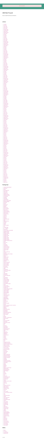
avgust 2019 (5, 107)
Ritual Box (5, 373)
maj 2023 (4, 61)
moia (4, 315)
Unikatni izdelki (5, 404)
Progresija (5, 358)
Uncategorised (5, 402)
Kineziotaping (5, 277)
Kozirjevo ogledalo (6, 279)
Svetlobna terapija (6, 388)
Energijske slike (5, 234)
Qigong (4, 363)
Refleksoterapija (5, 368)
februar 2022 (5, 76)
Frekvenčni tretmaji (6, 246)
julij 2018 (4, 120)
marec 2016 (5, 149)
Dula (4, 226)
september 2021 (5, 81)
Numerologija (5, 326)
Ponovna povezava (6, 348)
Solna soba (5, 383)
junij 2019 (4, 109)
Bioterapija (5, 205)
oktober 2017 (5, 129)
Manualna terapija (6, 303)
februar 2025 (5, 39)
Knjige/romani (5, 278)
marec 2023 (5, 63)
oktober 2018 (5, 117)
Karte (4, 276)
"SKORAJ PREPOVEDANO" (7, 187)
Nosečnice (5, 325)
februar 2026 (5, 27)
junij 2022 (4, 72)
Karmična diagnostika (6, 275)
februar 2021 (5, 88)
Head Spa (4, 252)
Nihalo (4, 323)
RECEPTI (4, 366)
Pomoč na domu (6, 347)
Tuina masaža (5, 401)
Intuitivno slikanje (6, 265)
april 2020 (5, 99)
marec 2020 (5, 100)
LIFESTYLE (5, 293)
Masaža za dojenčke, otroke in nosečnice (9, 305)
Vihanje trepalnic (6, 407)
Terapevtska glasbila (6, 395)
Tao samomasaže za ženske (7, 392)
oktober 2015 (5, 154)
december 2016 (5, 140)
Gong (4, 250)
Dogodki (4, 223)
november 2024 (5, 42)
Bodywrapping (5, 207)
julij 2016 (4, 145)
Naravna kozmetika (6, 320)
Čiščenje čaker (5, 212)
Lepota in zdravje (6, 291)
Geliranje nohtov (5, 249)
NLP (4, 324)
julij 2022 (4, 71)
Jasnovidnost (5, 271)
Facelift (4, 243)
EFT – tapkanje (5, 228)
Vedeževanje (5, 406)
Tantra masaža (5, 391)
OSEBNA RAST (5, 332)
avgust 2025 (5, 33)
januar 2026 (5, 28)
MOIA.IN (4, 316)
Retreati (4, 372)
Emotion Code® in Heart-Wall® (8, 230)
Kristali (4, 284)
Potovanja (5, 350)
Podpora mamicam (6, 345)
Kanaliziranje (5, 274)
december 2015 (5, 152)
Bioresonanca (5, 204)
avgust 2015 (5, 156)
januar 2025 (5, 40)
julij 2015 (4, 157)
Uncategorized (5, 403)
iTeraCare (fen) (5, 267)
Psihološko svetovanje (6, 360)
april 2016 (5, 148)
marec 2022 (5, 75)
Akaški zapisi (5, 191)
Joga (4, 272)
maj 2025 (4, 36)
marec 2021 (5, 87)
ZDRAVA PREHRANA (6, 412)
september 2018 (5, 118)
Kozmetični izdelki (6, 280)
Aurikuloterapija (5, 199)
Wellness (4, 410)
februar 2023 (5, 64)
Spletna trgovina (5, 386)
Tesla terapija (5, 398)
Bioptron (4, 203)
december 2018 (5, 115)
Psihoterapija (5, 362)
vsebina (4, 409)
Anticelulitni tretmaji (6, 195)
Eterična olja (5, 242)
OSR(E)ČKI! (5, 333)
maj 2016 (4, 147)
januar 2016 (5, 151)
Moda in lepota (5, 314)
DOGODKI (4, 222)
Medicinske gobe (6, 306)
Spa (4, 384)
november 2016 (5, 141)
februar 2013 (5, 182)
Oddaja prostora (5, 329)
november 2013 (5, 178)
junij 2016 (4, 146)
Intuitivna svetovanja (6, 262)
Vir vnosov (5, 431)
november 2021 (5, 79)
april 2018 (5, 123)
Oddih (4, 330)
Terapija (4, 396)
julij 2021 (4, 83)
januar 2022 (5, 77)
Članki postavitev (6, 213)
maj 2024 (4, 48)
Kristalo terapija (5, 285)
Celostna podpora (6, 210)
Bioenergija (5, 202)
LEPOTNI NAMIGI (6, 292)
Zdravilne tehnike (6, 414)
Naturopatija (5, 321)
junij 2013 (4, 180)
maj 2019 (4, 110)
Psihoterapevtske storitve (7, 361)
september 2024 (5, 44)
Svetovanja (5, 389)
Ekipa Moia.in (5, 229)
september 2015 (5, 155)
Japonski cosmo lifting (6, 270)
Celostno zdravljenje (6, 211)
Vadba (4, 405)
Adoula (4, 189)
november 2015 (5, 153)
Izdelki (4, 268)
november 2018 (5, 116)
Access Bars (5, 188)
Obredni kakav (5, 327)
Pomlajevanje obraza (6, 346)
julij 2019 (4, 108)
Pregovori (4, 353)
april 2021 (5, 86)
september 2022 (5, 69)
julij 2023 (4, 59)
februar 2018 (5, 125)
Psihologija (5, 359)
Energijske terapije (6, 235)
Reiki (4, 371)
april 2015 (5, 160)
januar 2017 (5, 139)
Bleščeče (4, 206)
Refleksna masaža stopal (7, 367)
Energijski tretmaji (6, 238)
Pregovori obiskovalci (6, 354)
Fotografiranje (5, 245)
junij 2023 (4, 60)
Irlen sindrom (5, 266)
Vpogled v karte (5, 408)
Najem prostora (5, 318)
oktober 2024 (5, 43)
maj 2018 (4, 122)
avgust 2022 (5, 70)
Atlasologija (5, 198)
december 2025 (5, 29)
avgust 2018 (5, 119)
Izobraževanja (5, 269)
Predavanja (5, 352)
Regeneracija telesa (6, 369)
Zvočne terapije (5, 424)
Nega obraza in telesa (6, 322)
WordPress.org (5, 433)
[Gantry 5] (5, 2)
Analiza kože (5, 192)
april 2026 (5, 25)
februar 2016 (5, 150)
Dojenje (4, 224)
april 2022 (5, 74)
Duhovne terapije (6, 225)
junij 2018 (4, 121)
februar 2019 (5, 113)
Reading (4, 364)
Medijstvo (4, 307)
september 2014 (5, 167)
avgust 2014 (5, 168)
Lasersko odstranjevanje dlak (7, 288)
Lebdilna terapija (6, 290)
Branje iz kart (5, 209)
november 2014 (5, 165)
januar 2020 (5, 102)
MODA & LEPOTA (6, 313)
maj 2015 (4, 159)
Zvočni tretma (5, 425)
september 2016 (5, 143)
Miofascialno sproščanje (7, 312)
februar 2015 (5, 162)
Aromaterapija (5, 196)
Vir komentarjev (5, 432)
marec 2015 (5, 161)
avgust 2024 (5, 45)
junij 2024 (4, 47)
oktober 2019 (5, 105)
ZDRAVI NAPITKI (6, 413)
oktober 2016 (5, 142)
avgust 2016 (5, 144)
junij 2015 (4, 158)
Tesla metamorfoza (6, 397)
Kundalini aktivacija (6, 286)
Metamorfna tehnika (6, 309)
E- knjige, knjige (5, 227)
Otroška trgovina (6, 334)
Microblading (5, 310)
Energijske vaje (5, 236)
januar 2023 (5, 65)
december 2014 (5, 164)
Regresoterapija (5, 370)
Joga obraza (5, 273)
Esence (4, 241)
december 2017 (5, 127)
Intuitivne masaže (6, 263)
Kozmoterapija (5, 282)
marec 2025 (5, 38)
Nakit (4, 319)
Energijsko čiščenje (6, 239)
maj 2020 (4, 98)
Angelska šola (5, 193)
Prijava (4, 430)
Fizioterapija (5, 244)
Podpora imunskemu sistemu (7, 344)
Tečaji (4, 394)
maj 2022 (4, 73)
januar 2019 (5, 114)
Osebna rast (5, 331)
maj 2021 (4, 85)
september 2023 (5, 57)
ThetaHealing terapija (6, 399)
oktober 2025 (5, 31)
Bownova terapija (6, 208)
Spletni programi (6, 387)
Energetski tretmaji (6, 231)
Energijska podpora (6, 233)
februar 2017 (5, 138)
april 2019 (5, 111)
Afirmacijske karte (6, 190)
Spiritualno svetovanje (6, 385)
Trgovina (4, 400)
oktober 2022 (5, 68)
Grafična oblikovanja (6, 251)
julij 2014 (4, 169)
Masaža (4, 304)
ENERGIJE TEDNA (6, 232)
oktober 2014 (5, 166)
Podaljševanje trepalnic (7, 343)
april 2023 (5, 62)
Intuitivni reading (6, 264)
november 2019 (5, 104)
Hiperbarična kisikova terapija (7, 253)
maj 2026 (4, 24)
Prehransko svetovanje (6, 356)
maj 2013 (4, 181)
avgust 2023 (5, 58)
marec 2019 (5, 112)
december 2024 (5, 41)
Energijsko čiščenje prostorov (7, 240)
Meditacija (5, 308)
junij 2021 (4, 84)
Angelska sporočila (6, 194)
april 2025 (5, 37)
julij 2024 (4, 46)
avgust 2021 (5, 82)
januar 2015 (5, 163)
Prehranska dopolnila (6, 355)
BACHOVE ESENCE (6, 201)
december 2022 (5, 66)
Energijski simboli (6, 237)
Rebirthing (5, 365)
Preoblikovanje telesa (6, 357)
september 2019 (5, 106)
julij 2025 (4, 34)
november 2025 (5, 30)
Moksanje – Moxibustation (7, 317)
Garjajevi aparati (5, 248)
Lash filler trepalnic (6, 289)
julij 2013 (4, 179)
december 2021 (5, 78)
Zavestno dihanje (6, 411)
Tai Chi (4, 390)
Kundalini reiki (5, 287)
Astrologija (5, 197)
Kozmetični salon (6, 281)
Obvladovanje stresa (6, 328)
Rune (4, 374)
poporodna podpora (6, 349)
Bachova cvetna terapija (7, 200)
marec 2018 (5, 124)
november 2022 (5, 67)
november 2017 (5, 128)
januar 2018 (5, 126)
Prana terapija (5, 351)
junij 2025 (4, 35)
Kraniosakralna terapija (7, 283)
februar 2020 (5, 101)
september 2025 (5, 32)
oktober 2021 (5, 80)
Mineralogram (5, 311)
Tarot (4, 393)
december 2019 (5, 103)
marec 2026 (5, 26)
